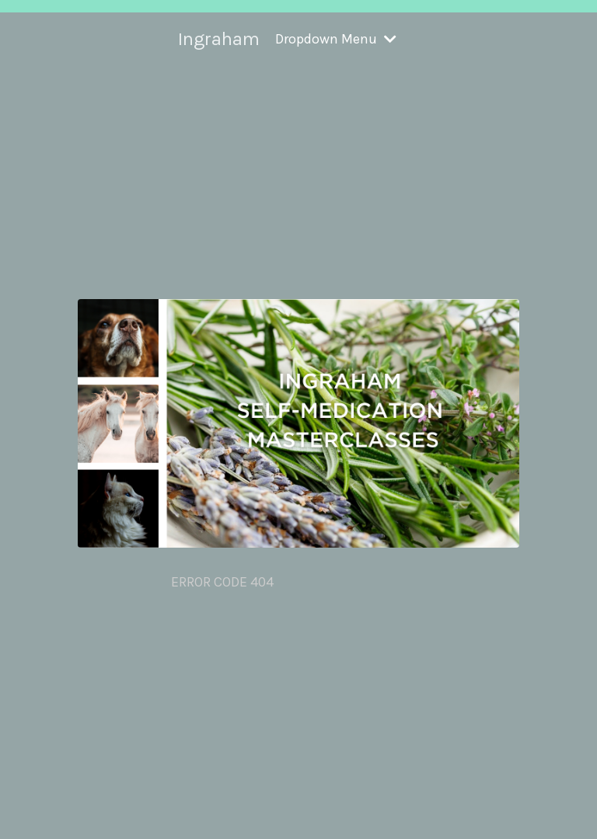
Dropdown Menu (335, 38)
